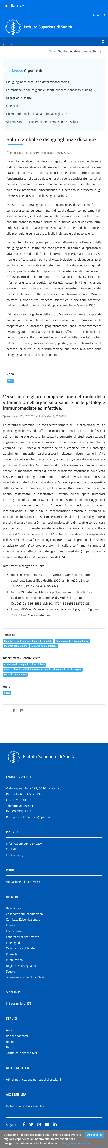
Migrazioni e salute (19, 97)
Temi (52, 51)
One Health (14, 105)
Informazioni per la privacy (24, 843)
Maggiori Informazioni (75, 1143)
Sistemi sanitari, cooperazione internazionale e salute (42, 121)
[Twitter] (6, 711)
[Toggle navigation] (7, 42)
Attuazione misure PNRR (23, 881)
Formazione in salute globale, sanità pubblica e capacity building (49, 89)
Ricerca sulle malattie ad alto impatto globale (36, 113)
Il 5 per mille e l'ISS (19, 1003)
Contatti (11, 849)
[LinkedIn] (21, 711)
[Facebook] (14, 711)
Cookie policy (14, 855)
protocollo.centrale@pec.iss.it (33, 817)
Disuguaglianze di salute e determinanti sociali (37, 81)
